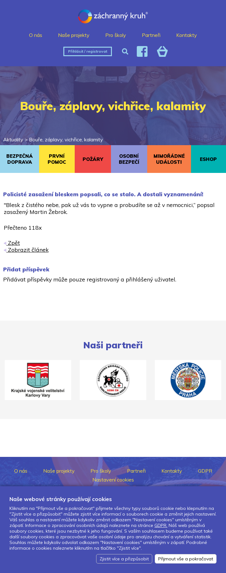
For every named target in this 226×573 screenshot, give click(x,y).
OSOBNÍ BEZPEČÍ (129, 159)
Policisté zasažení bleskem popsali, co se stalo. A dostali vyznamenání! (103, 194)
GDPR (205, 471)
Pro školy (115, 35)
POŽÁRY (93, 159)
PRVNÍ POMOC (57, 159)
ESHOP (208, 159)
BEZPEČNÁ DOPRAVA (19, 159)
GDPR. (160, 525)
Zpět (12, 242)
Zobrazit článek (26, 249)
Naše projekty (74, 35)
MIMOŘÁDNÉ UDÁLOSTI (169, 159)
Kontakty (186, 35)
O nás (35, 35)
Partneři (151, 35)
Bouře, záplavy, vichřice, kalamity (66, 139)
